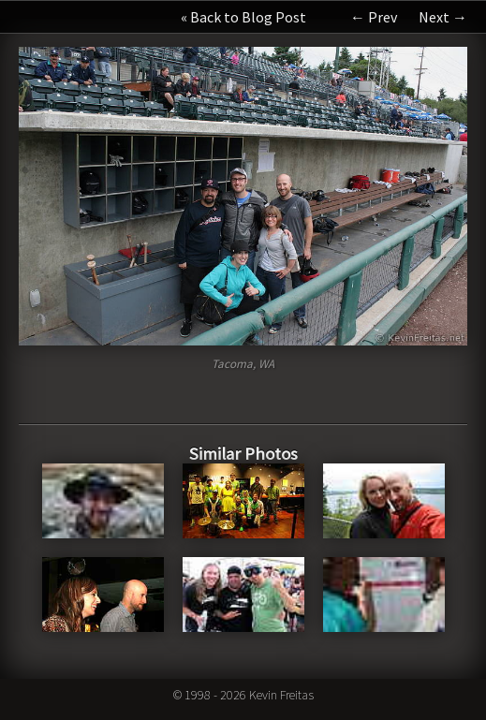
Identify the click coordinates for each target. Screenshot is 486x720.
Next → (443, 16)
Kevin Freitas (281, 694)
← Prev (373, 16)
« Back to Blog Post (243, 16)
